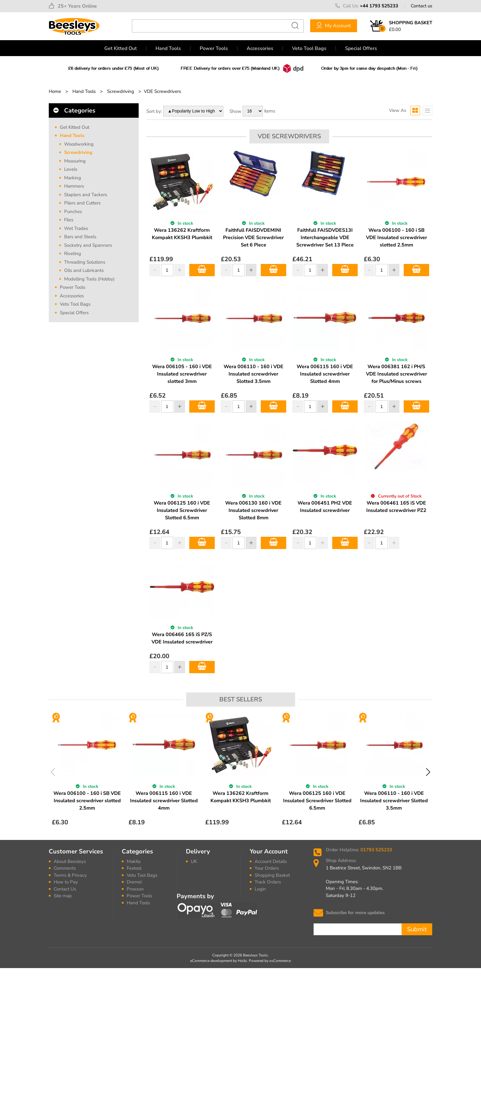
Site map (63, 896)
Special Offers (361, 48)
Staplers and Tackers (85, 195)
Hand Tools (168, 48)
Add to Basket (202, 270)
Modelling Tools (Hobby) (89, 279)
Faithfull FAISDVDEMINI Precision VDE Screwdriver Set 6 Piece (253, 237)
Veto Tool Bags (309, 48)
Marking (72, 178)
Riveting (72, 253)
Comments (65, 868)
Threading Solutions (84, 262)
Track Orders (268, 882)
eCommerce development (211, 960)
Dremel (134, 882)
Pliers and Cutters (82, 203)
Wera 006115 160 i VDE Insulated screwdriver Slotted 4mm (325, 374)
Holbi (242, 960)
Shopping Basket (272, 875)
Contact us (421, 6)
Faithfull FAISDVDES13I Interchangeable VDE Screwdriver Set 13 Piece (325, 237)
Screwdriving (78, 152)
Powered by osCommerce (270, 960)
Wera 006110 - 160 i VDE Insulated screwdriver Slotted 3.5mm (253, 374)
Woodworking (79, 144)
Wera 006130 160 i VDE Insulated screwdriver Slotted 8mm (253, 510)
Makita (133, 861)
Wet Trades (76, 228)
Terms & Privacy (70, 875)
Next (428, 772)
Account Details (271, 861)
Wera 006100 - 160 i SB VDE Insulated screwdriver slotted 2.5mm (396, 237)
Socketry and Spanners (88, 245)
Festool (134, 868)
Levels (70, 169)
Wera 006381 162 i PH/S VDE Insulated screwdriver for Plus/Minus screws (396, 374)
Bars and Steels (80, 237)
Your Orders (267, 868)
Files (68, 220)
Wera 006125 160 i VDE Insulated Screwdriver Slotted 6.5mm (182, 510)
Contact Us (65, 889)
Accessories (260, 48)
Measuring (75, 161)
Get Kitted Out (120, 48)
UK (194, 861)
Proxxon (135, 889)
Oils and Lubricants (84, 270)
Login (260, 889)
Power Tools (214, 48)
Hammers (74, 186)
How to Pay (66, 882)
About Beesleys (70, 861)
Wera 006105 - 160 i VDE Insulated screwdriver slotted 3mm (182, 374)
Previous (53, 772)
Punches (73, 211)
